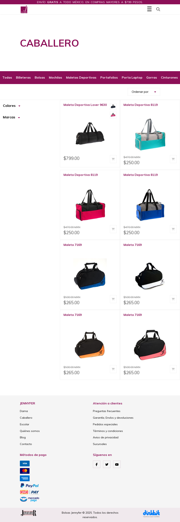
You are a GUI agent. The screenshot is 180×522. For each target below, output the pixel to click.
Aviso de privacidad (105, 437)
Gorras (151, 77)
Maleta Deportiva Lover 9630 (85, 105)
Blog (23, 437)
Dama (24, 411)
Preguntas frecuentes (106, 411)
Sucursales (100, 444)
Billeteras (23, 77)
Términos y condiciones (108, 431)
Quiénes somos (30, 431)
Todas (7, 77)
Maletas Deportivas (81, 77)
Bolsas (40, 77)
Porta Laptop (132, 77)
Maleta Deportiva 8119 (141, 105)
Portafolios (109, 77)
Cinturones (169, 77)
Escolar (24, 424)
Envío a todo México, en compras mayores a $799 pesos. (90, 2)
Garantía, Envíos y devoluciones (113, 417)
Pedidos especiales (105, 424)
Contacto (26, 444)
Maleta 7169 (73, 245)
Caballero (26, 417)
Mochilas (55, 77)
